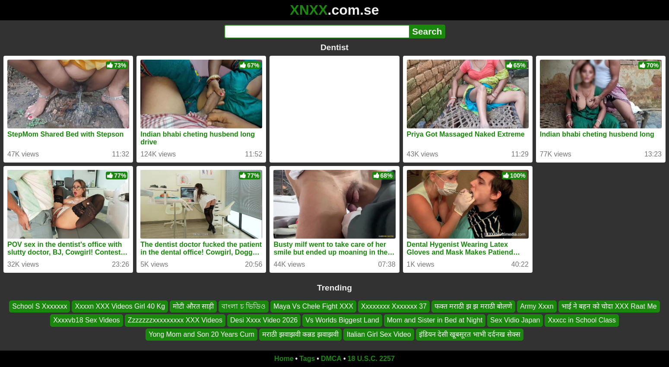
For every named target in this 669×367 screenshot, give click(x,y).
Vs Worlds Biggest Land (342, 320)
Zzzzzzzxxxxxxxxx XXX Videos (175, 320)
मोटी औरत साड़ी (193, 306)
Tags (307, 358)
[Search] (316, 31)
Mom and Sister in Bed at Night (434, 320)
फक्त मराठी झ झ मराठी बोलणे (473, 306)
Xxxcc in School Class (581, 320)
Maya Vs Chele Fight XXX (313, 306)
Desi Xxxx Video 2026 (264, 320)
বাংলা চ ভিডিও (244, 306)
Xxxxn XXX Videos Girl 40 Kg (120, 306)
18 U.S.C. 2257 (371, 358)
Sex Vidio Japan (515, 320)
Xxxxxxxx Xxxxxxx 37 (394, 306)
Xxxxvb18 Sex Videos (86, 320)
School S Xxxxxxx (39, 306)
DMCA (331, 358)
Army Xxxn (536, 306)
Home (283, 358)
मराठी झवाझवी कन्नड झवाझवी (300, 334)
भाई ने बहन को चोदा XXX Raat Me (609, 306)
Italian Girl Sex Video (378, 334)
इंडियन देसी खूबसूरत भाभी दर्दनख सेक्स (469, 334)
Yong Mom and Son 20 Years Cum (201, 334)
